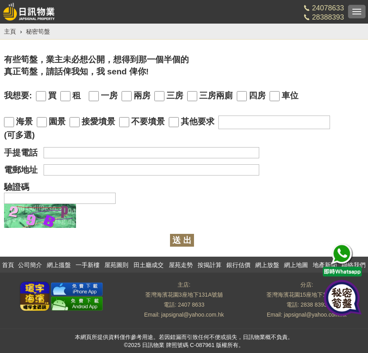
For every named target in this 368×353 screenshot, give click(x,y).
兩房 (136, 96)
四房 (251, 96)
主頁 (10, 31)
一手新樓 (88, 264)
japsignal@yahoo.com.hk (192, 314)
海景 (18, 122)
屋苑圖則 (116, 264)
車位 (284, 96)
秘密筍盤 (38, 31)
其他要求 (191, 122)
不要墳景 (142, 122)
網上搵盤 (59, 264)
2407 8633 (191, 304)
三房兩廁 (210, 96)
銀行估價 (238, 264)
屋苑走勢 (181, 264)
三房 (168, 96)
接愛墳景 (92, 122)
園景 (51, 122)
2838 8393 (313, 304)
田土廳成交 (149, 264)
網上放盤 (267, 264)
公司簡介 (30, 264)
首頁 (8, 264)
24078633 (328, 8)
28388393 (328, 17)
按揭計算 (210, 264)
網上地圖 (296, 264)
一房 (103, 96)
